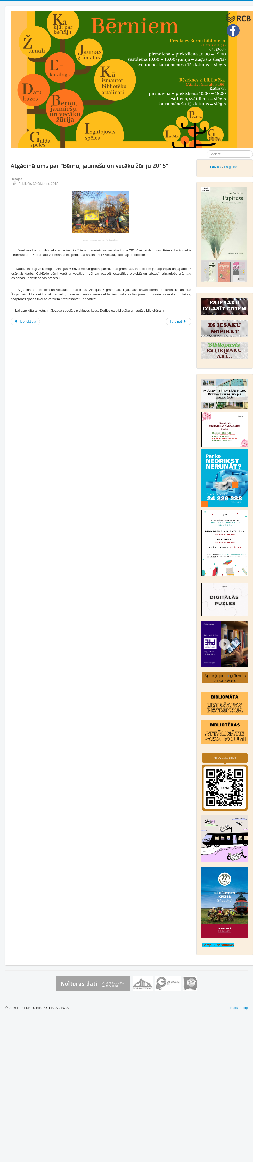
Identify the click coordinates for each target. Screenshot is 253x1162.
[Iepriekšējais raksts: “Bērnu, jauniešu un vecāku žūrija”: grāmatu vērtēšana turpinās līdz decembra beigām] (25, 321)
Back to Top (239, 1008)
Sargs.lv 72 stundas (218, 945)
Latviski (215, 167)
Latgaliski (231, 167)
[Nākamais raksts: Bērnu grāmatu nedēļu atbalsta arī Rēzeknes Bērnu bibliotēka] (178, 321)
